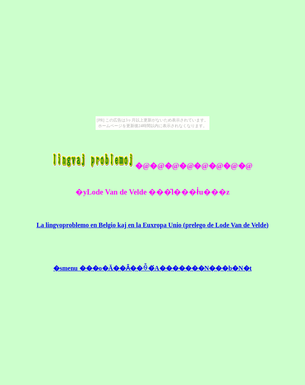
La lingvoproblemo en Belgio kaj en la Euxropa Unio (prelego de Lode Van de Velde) (152, 225)
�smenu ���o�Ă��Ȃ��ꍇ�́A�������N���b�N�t (152, 268)
